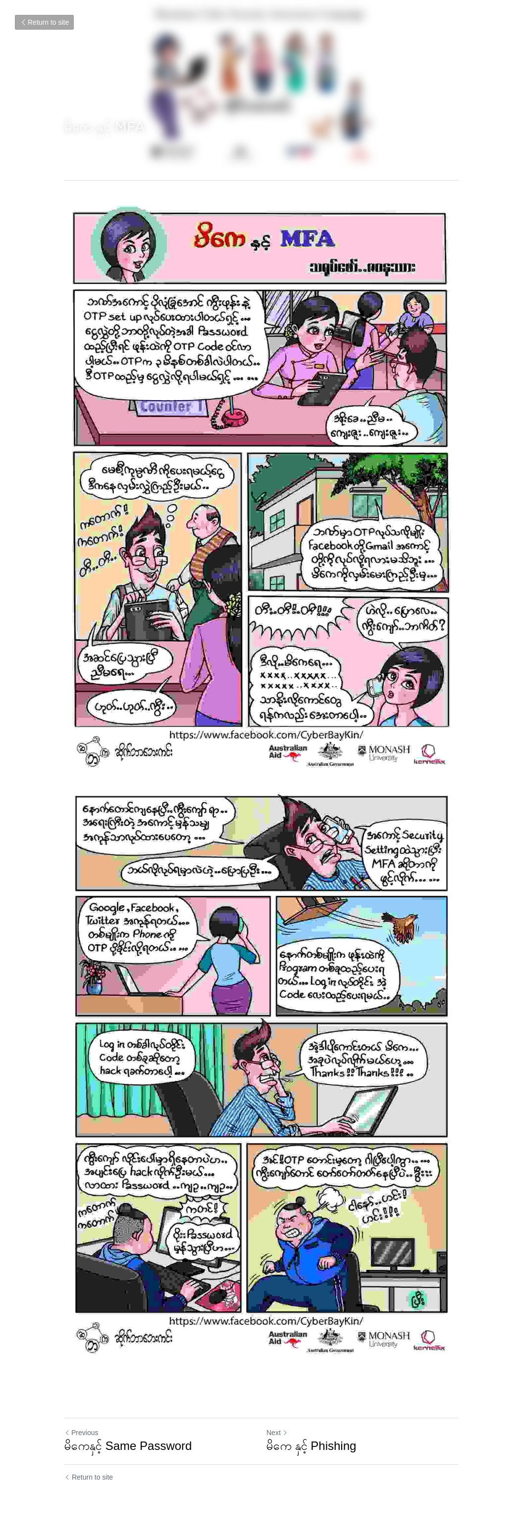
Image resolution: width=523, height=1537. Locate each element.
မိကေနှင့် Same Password (128, 1445)
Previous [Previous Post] (81, 1433)
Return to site (44, 22)
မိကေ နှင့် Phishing (311, 1445)
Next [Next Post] (277, 1433)
